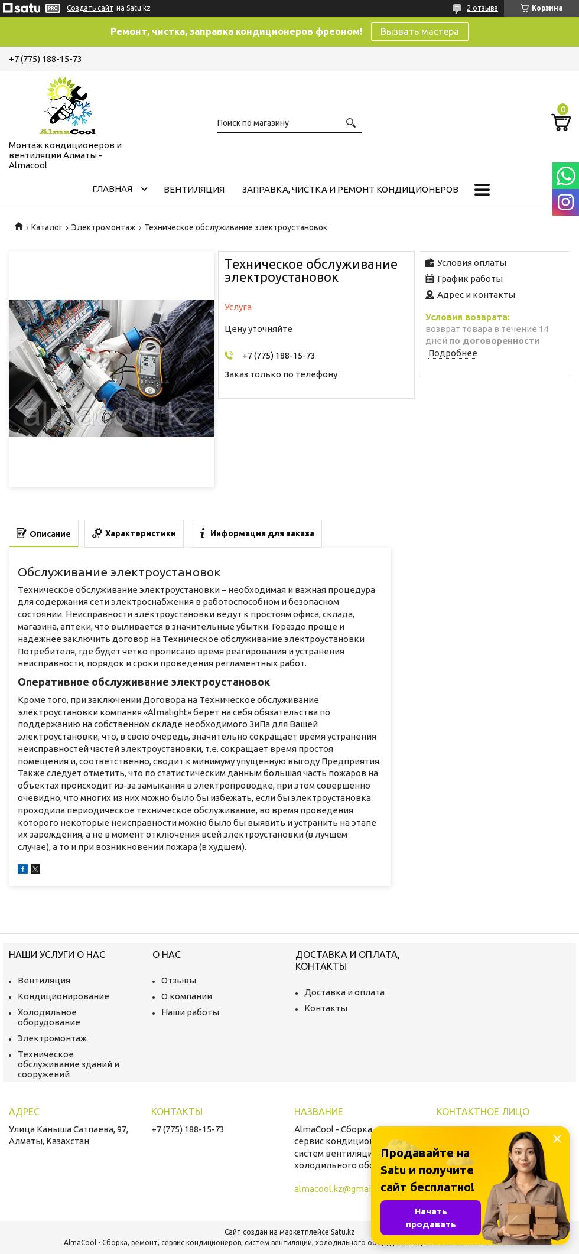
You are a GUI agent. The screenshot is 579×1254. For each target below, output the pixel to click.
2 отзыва (482, 8)
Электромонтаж (103, 227)
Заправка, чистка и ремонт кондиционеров (350, 189)
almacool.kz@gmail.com (343, 1189)
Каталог (47, 227)
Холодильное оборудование (49, 1017)
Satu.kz (343, 1232)
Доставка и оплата (344, 992)
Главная (112, 189)
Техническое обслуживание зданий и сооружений (68, 1064)
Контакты (325, 1008)
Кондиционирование (63, 996)
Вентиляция (194, 189)
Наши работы (190, 1012)
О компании (186, 996)
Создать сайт (90, 8)
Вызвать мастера (419, 31)
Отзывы (178, 980)
